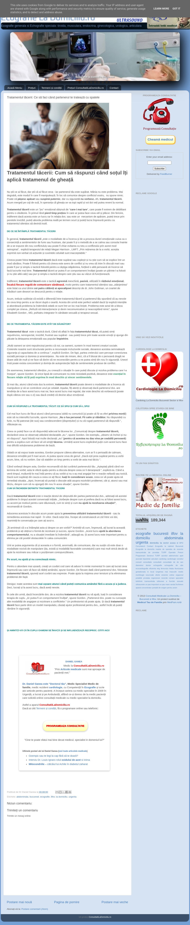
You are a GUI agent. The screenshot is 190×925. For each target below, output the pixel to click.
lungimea (159, 572)
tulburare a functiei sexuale (170, 581)
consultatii (157, 562)
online (171, 575)
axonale (139, 559)
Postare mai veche (115, 902)
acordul (164, 556)
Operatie (172, 552)
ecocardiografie (142, 568)
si (177, 543)
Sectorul (150, 556)
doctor (148, 565)
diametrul (139, 565)
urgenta (73, 796)
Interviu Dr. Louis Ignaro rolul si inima (59, 760)
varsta (172, 584)
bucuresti (34, 796)
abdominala (22, 796)
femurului (164, 568)
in (148, 572)
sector (166, 543)
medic (180, 572)
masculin (173, 572)
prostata (146, 578)
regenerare (155, 578)
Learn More (161, 8)
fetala (171, 568)
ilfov (53, 796)
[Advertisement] (160, 217)
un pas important (152, 584)
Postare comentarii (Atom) (34, 909)
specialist (179, 578)
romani (172, 578)
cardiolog (162, 559)
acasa (172, 543)
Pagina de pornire (66, 902)
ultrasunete (140, 584)
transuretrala (150, 581)
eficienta (152, 568)
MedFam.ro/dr (174, 602)
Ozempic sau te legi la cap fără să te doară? (53, 755)
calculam (154, 559)
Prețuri (31, 87)
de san (180, 562)
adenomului (173, 556)
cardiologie (171, 559)
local (152, 572)
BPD (181, 543)
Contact (114, 87)
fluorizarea (179, 568)
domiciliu (154, 543)
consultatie (147, 562)
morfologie (140, 575)
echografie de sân (174, 565)
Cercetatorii (140, 546)
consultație (167, 562)
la (161, 543)
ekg (158, 568)
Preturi (180, 552)
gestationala (141, 572)
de (174, 562)
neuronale (150, 575)
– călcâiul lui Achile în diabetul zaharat (58, 764)
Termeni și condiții (51, 87)
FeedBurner (166, 174)
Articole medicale (71, 669)
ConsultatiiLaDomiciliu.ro (100, 917)
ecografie (45, 796)
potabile (139, 578)
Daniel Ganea (73, 661)
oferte (157, 575)
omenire (164, 575)
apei (181, 556)
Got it (176, 8)
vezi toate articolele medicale (73, 751)
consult (138, 562)
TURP (157, 556)
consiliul (180, 559)
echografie (158, 565)
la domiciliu (62, 796)
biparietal (146, 559)
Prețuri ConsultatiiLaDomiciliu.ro (86, 87)
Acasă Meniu (14, 87)
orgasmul (179, 575)
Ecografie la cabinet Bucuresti (169, 546)
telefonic (139, 581)
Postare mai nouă (19, 902)
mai (166, 572)
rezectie (164, 578)
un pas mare (164, 584)
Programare (140, 556)
